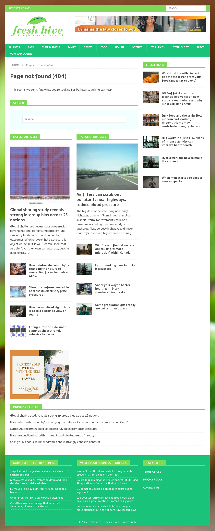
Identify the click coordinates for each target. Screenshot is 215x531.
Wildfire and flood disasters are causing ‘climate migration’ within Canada (114, 249)
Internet (137, 47)
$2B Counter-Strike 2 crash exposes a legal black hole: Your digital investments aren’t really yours (105, 499)
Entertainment (51, 47)
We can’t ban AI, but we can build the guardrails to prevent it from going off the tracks (106, 473)
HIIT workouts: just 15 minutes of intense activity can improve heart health (183, 141)
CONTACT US (151, 487)
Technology (181, 47)
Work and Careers (20, 53)
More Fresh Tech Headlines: (34, 463)
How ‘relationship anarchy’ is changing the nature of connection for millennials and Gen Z (50, 270)
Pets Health (157, 47)
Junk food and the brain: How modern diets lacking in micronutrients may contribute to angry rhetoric (182, 121)
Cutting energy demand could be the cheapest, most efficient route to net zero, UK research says (106, 508)
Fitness (88, 47)
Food (104, 47)
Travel (201, 47)
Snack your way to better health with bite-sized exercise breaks (112, 288)
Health (119, 47)
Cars (31, 47)
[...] (28, 253)
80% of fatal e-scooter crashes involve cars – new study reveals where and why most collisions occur (182, 98)
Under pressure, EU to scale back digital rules (36, 498)
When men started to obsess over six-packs (182, 179)
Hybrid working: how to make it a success (115, 267)
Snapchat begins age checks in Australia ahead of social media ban (39, 473)
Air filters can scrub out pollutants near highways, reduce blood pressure (101, 199)
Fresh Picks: (155, 65)
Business (14, 47)
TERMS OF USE (152, 471)
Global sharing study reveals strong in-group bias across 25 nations (39, 215)
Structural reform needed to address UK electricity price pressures (49, 291)
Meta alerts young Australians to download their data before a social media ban (38, 481)
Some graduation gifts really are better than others (115, 307)
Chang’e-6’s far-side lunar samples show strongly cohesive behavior (47, 330)
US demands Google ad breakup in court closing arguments (105, 490)
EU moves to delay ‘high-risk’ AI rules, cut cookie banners (38, 490)
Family (72, 47)
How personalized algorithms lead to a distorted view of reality (49, 311)
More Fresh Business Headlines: (103, 463)
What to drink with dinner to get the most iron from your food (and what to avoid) (181, 77)
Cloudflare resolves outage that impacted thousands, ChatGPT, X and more (35, 505)
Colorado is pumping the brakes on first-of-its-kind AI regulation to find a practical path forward (107, 481)
